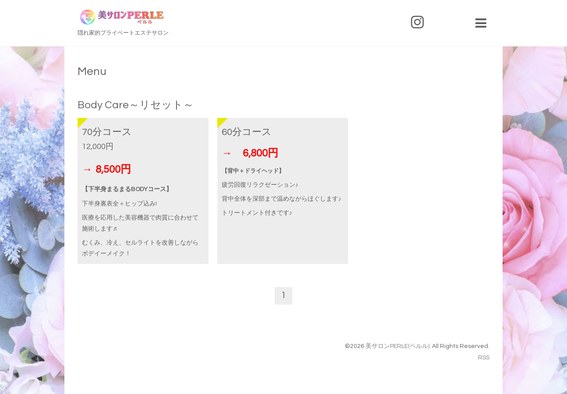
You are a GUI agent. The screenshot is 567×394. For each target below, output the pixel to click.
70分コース (107, 132)
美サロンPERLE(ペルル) (397, 346)
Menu (92, 71)
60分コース (247, 132)
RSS (483, 358)
